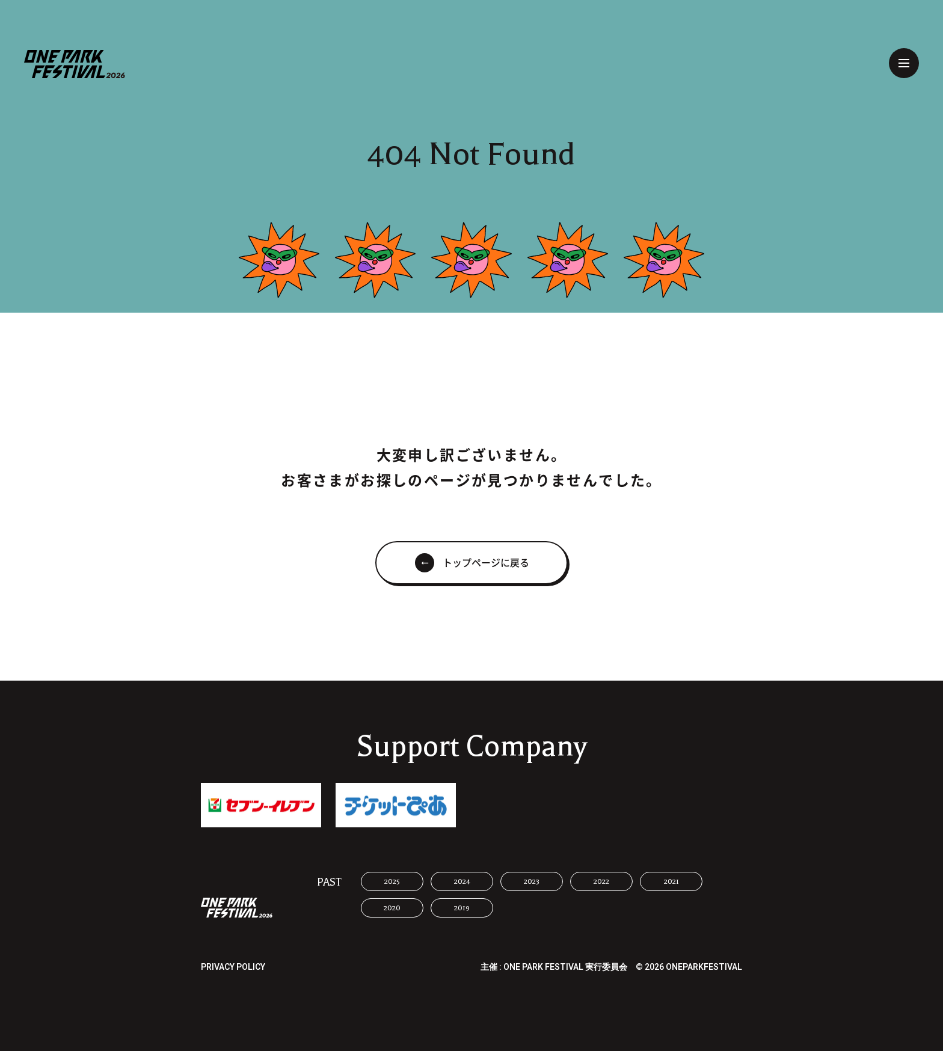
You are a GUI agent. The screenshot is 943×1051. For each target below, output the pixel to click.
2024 (462, 881)
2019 (462, 908)
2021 (671, 881)
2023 (531, 881)
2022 (601, 881)
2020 (392, 908)
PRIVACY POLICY (233, 967)
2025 (392, 881)
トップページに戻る (486, 563)
